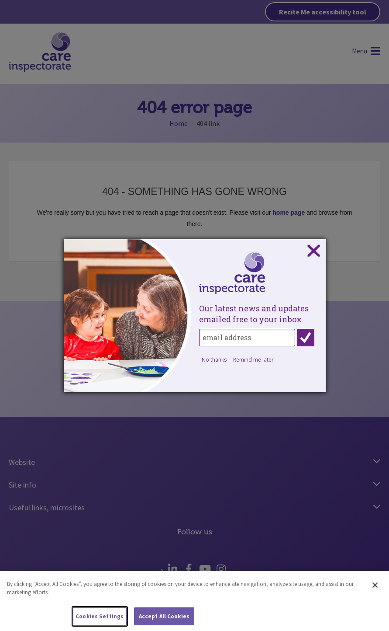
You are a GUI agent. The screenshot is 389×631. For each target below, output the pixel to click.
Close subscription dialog (313, 251)
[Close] (375, 592)
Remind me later (253, 359)
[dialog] (195, 315)
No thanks (214, 359)
